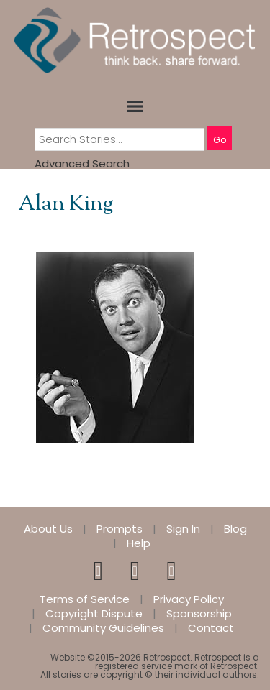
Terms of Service (85, 599)
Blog (235, 529)
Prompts (119, 529)
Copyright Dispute (94, 614)
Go (219, 140)
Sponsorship (199, 614)
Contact (211, 628)
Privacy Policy (188, 599)
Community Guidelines (103, 628)
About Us (48, 529)
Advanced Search (82, 163)
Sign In (183, 529)
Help (138, 543)
